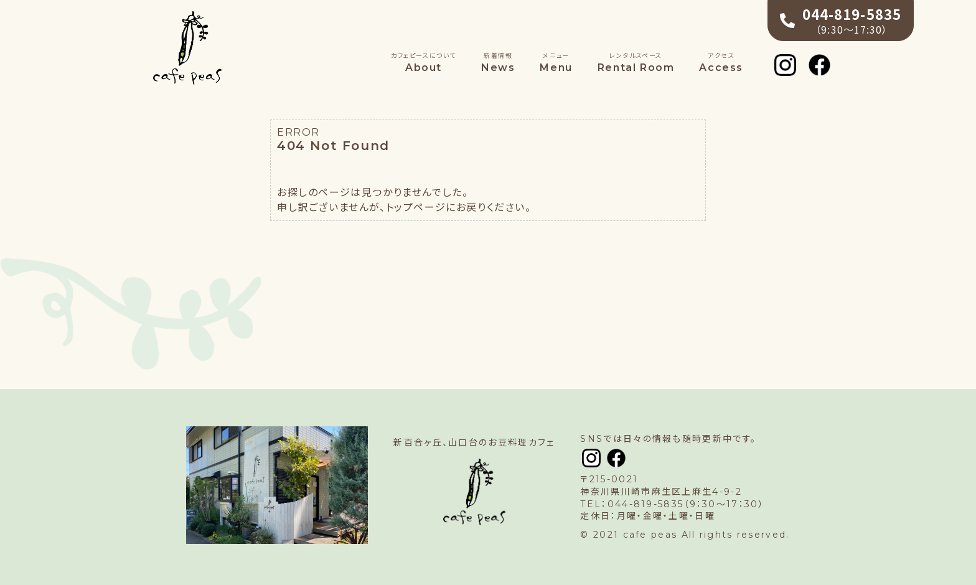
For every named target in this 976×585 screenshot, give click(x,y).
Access (721, 62)
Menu (556, 62)
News (498, 62)
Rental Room (636, 62)
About (423, 62)
